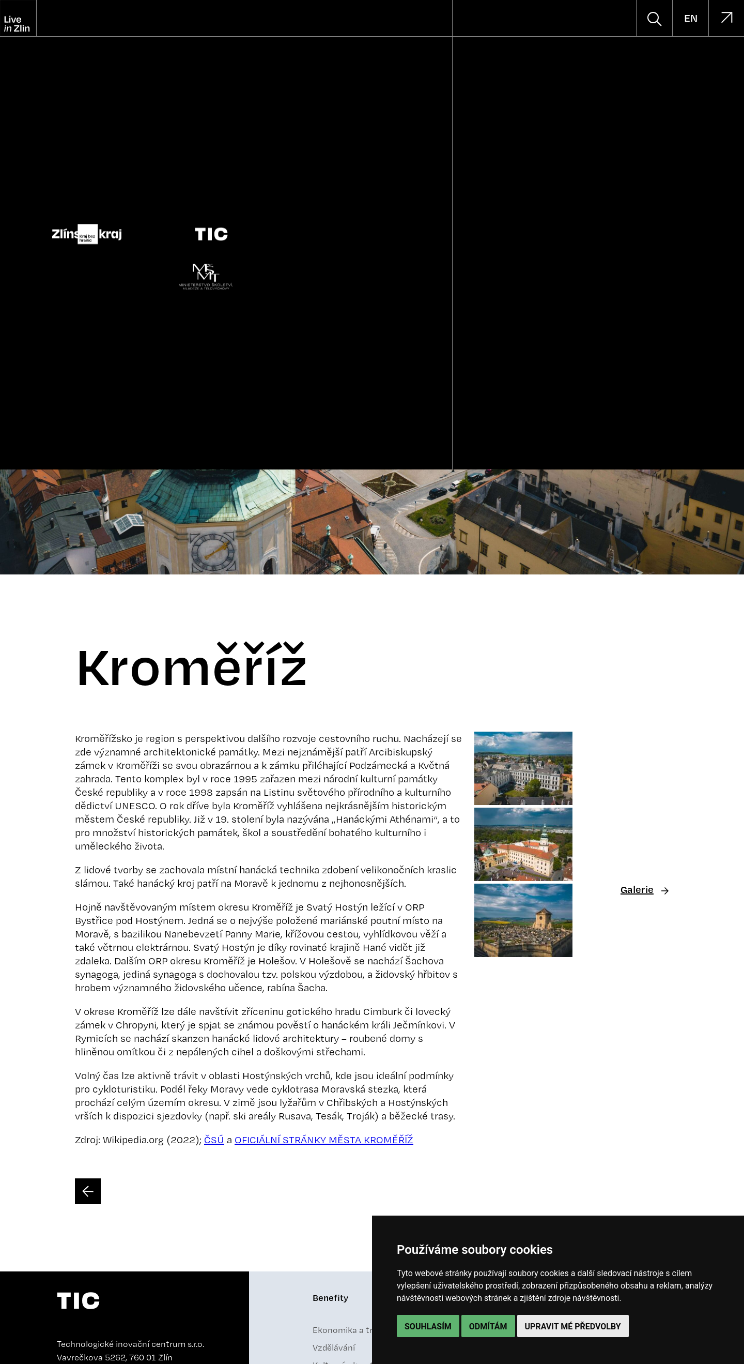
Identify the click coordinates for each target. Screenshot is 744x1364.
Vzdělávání (334, 1347)
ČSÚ (214, 1139)
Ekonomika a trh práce (357, 1330)
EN (691, 18)
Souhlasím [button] (428, 1326)
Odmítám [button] (488, 1326)
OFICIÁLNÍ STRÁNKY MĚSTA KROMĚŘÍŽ (324, 1139)
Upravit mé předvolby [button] (573, 1326)
